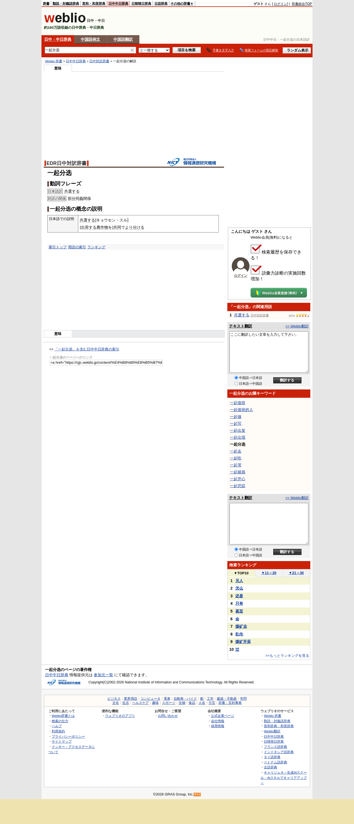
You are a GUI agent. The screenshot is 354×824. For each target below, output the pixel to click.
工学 (210, 698)
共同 (117, 227)
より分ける (134, 227)
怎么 (239, 588)
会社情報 (217, 721)
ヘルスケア (140, 702)
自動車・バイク (185, 698)
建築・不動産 (227, 698)
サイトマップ (62, 741)
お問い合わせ (168, 715)
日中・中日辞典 (57, 39)
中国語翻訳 (123, 39)
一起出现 (237, 437)
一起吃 (235, 458)
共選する (72, 191)
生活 (125, 702)
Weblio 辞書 (53, 61)
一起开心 (237, 479)
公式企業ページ (222, 715)
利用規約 (58, 731)
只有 (239, 603)
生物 (182, 702)
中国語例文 (90, 39)
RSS (197, 794)
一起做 (235, 416)
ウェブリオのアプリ (120, 715)
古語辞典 (161, 3)
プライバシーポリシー (68, 736)
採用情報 (217, 726)
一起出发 (237, 430)
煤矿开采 (243, 641)
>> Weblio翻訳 (297, 326)
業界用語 (130, 698)
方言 (212, 702)
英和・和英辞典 (93, 3)
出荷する (89, 227)
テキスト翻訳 (240, 326)
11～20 (269, 573)
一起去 (235, 451)
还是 (239, 596)
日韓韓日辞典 (141, 3)
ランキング (96, 247)
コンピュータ (150, 698)
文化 (115, 702)
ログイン (280, 4)
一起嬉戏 (237, 472)
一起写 (235, 423)
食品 (192, 702)
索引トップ (58, 247)
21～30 (296, 573)
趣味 (155, 702)
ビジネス (114, 698)
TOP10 (241, 573)
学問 (243, 698)
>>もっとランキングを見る (287, 655)
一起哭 (235, 465)
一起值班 (237, 403)
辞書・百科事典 (230, 702)
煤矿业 (241, 626)
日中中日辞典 (118, 3)
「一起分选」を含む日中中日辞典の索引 (86, 349)
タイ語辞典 (272, 757)
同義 (79, 198)
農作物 (102, 227)
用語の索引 (77, 247)
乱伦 (239, 634)
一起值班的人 (241, 409)
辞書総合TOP (302, 4)
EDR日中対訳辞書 (66, 163)
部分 (72, 198)
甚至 (239, 611)
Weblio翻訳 (272, 731)
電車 (167, 698)
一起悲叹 (237, 486)
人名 (202, 702)
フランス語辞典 (275, 746)
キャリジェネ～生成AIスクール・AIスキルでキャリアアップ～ (284, 777)
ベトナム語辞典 (275, 762)
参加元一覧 (103, 675)
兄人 (239, 580)
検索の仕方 (60, 721)
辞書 (46, 3)
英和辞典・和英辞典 (279, 726)
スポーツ (168, 702)
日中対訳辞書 (99, 61)
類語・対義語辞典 (66, 3)
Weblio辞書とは (63, 715)
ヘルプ (57, 726)
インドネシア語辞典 (279, 752)
